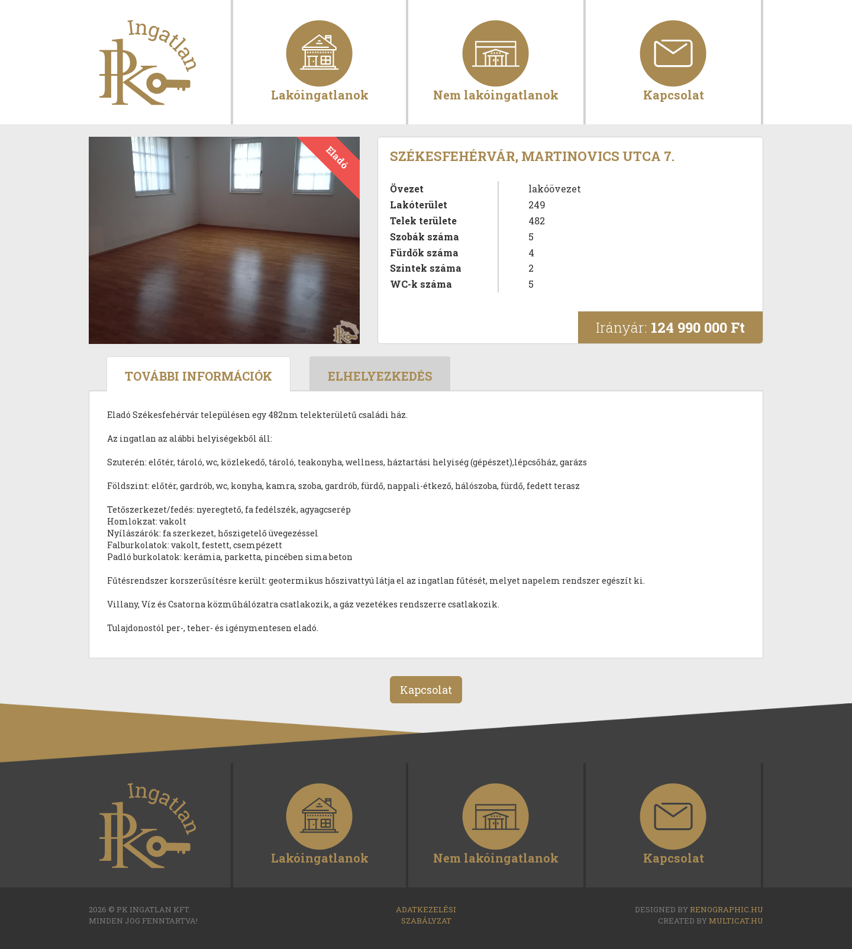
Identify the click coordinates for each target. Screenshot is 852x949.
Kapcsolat (673, 94)
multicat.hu (736, 920)
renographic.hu (726, 909)
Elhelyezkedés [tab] (380, 376)
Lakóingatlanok (320, 94)
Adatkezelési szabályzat (426, 915)
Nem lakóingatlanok (496, 94)
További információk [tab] (198, 376)
